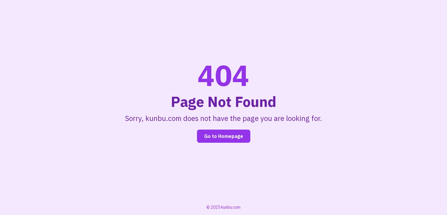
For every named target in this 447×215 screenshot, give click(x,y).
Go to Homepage (223, 136)
